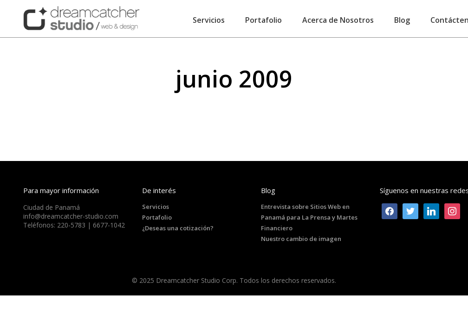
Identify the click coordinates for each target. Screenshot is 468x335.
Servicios (155, 206)
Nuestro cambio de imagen (301, 238)
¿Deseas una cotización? (178, 228)
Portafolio (157, 217)
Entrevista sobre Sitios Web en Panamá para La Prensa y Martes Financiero (309, 217)
